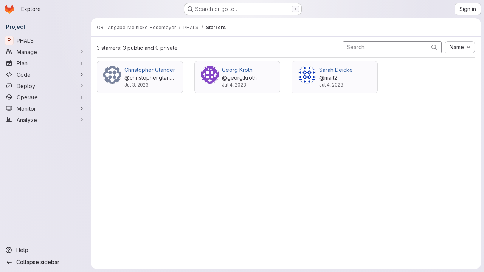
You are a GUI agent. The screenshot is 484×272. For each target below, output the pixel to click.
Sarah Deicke (336, 69)
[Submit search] (434, 47)
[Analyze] (45, 119)
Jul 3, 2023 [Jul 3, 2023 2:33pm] (136, 85)
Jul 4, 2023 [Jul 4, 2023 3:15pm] (234, 85)
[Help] (45, 250)
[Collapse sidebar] (45, 262)
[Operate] (45, 97)
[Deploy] (45, 85)
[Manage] (45, 51)
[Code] (45, 74)
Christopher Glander (149, 69)
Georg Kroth (237, 69)
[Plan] (45, 63)
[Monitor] (45, 108)
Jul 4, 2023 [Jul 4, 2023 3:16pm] (331, 85)
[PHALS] (45, 40)
